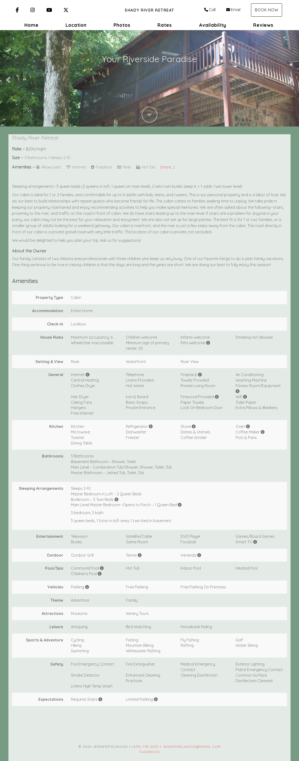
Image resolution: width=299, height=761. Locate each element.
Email (233, 9)
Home (31, 25)
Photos (122, 25)
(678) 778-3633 (145, 746)
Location (76, 25)
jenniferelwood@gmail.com (192, 746)
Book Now (266, 9)
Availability (212, 25)
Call (210, 9)
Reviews (263, 25)
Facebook (149, 752)
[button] (7, 78)
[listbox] (149, 78)
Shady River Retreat (149, 10)
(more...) (167, 167)
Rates (164, 25)
